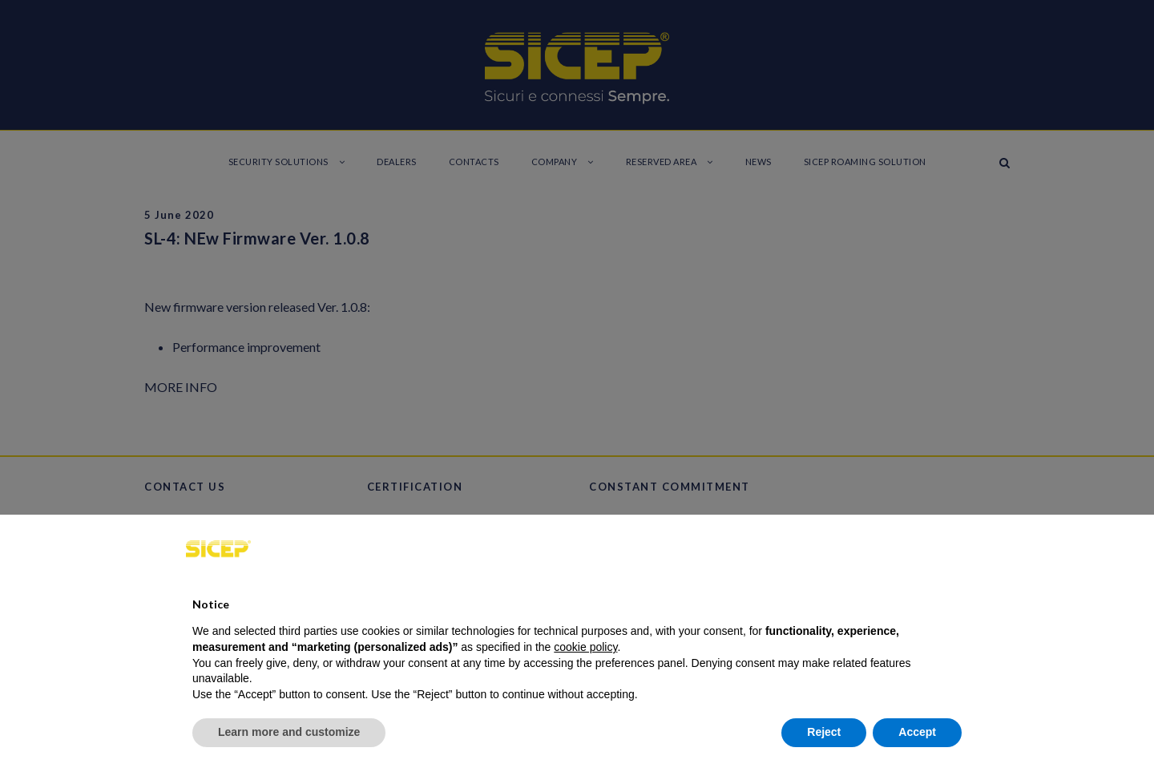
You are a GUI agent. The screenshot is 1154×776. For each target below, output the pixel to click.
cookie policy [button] (585, 647)
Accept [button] (917, 731)
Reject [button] (824, 731)
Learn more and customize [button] (289, 731)
